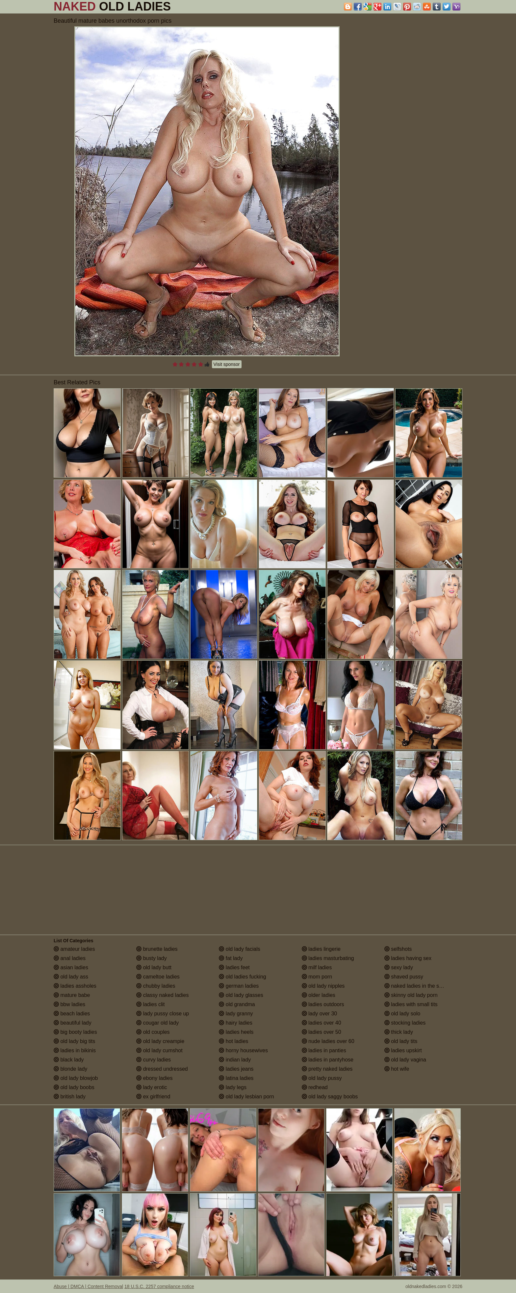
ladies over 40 (321, 1023)
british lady (70, 1096)
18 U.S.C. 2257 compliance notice (159, 1286)
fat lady (231, 958)
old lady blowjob (76, 1078)
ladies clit (150, 1004)
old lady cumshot (159, 1050)
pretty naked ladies (327, 1069)
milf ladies (317, 967)
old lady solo (402, 1013)
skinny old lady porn (411, 995)
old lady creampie (160, 1041)
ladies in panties (324, 1050)
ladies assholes (75, 986)
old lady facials (239, 949)
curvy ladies (153, 1059)
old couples (152, 1032)
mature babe (72, 995)
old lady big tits (74, 1041)
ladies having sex (407, 958)
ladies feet (234, 967)
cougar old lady (157, 1023)
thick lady (398, 1032)
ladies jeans (236, 1069)
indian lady (235, 1059)
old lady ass (71, 976)
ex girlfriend (153, 1096)
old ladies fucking (242, 976)
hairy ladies (235, 1023)
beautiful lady (72, 1023)
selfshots (398, 949)
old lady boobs (74, 1087)
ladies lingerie (321, 949)
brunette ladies (156, 949)
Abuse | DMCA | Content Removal (88, 1286)
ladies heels (236, 1032)
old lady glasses (241, 995)
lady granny (236, 1013)
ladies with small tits (411, 1004)
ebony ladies (154, 1078)
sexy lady (398, 967)
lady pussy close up (162, 1013)
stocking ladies (405, 1023)
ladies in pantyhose (327, 1059)
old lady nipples (323, 986)
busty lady (151, 958)
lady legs (232, 1087)
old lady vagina (405, 1059)
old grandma (237, 1004)
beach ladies (72, 1013)
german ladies (239, 986)
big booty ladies (75, 1032)
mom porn (317, 976)
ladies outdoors (323, 1004)
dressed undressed (162, 1069)
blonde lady (70, 1069)
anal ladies (70, 958)
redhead (315, 1087)
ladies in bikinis (75, 1050)
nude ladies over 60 (328, 1041)
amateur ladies (74, 949)
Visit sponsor (227, 364)
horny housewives (243, 1050)
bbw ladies (69, 1004)
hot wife (396, 1069)
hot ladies (233, 1041)
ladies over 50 (321, 1032)
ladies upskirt (403, 1050)
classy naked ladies (162, 995)
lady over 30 (319, 1013)
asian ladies (71, 967)
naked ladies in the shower (418, 986)
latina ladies (236, 1078)
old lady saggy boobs (330, 1096)
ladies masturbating (328, 958)
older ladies (318, 995)
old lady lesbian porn (246, 1096)
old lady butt (153, 967)
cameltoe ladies (158, 976)
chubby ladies (155, 986)
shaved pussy (403, 976)
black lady (69, 1059)
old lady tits (400, 1041)
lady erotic (151, 1087)
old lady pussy (322, 1078)
